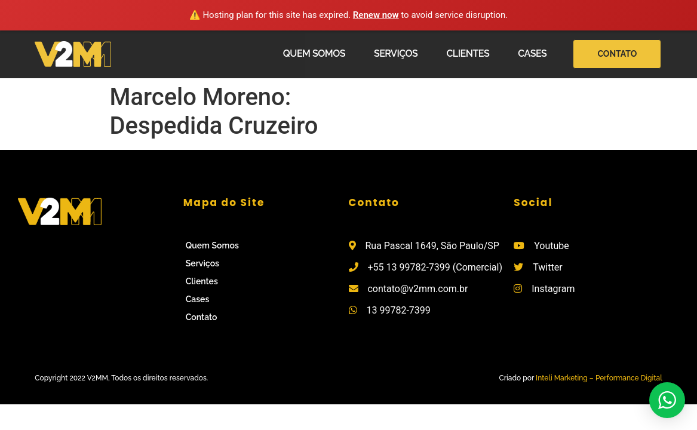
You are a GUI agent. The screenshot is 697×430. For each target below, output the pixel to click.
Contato (201, 317)
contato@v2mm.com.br (417, 288)
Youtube (551, 245)
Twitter (547, 267)
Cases (532, 53)
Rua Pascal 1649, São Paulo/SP (432, 245)
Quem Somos (314, 53)
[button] (617, 54)
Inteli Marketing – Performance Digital (599, 378)
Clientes (467, 53)
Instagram (553, 288)
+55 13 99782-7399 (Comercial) (434, 267)
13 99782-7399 (398, 310)
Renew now (376, 15)
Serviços (395, 53)
